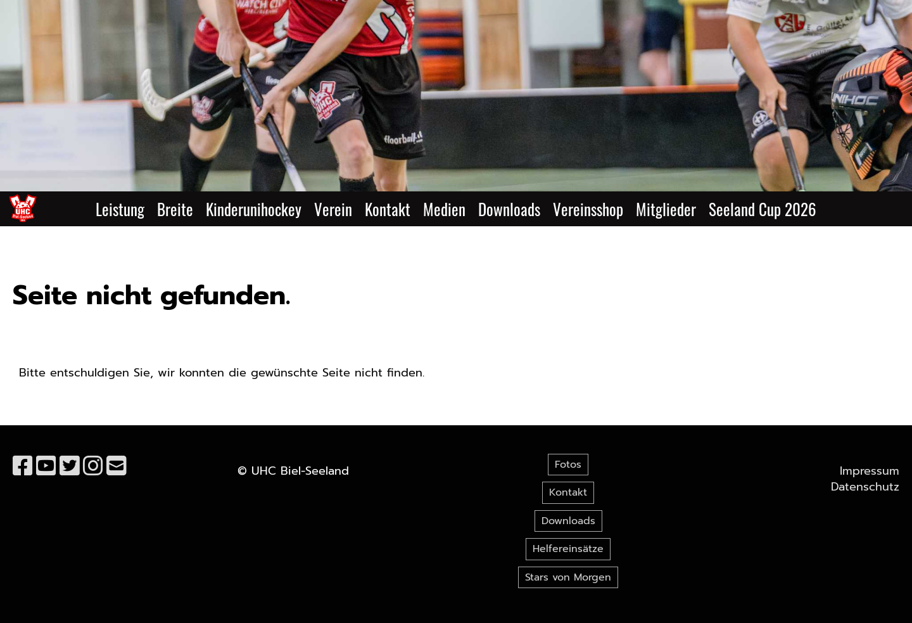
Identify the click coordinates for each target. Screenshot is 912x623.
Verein (333, 209)
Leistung (120, 209)
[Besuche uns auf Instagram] (93, 466)
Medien (444, 209)
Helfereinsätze (568, 548)
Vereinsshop (588, 209)
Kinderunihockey (253, 209)
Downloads (509, 209)
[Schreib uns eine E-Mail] (116, 466)
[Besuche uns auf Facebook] (23, 466)
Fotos (568, 464)
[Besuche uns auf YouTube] (46, 466)
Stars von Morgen (568, 577)
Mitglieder (666, 209)
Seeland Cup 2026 (762, 209)
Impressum (869, 471)
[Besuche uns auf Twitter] (70, 466)
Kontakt (387, 209)
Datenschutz (865, 487)
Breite (175, 209)
